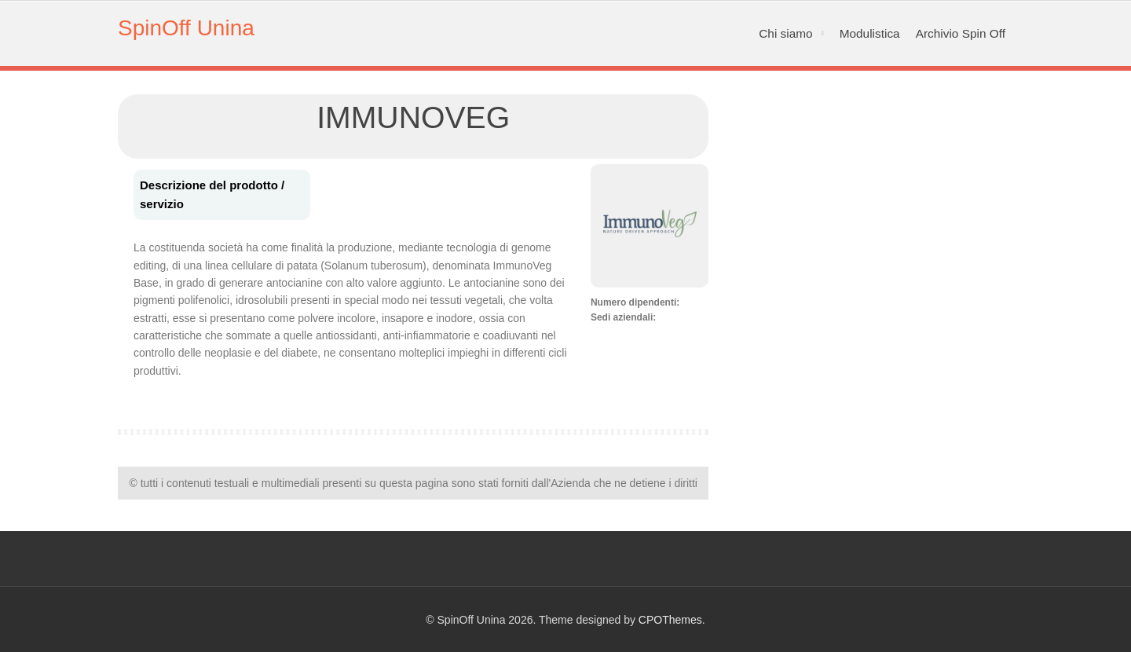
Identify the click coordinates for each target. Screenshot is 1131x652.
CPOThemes (670, 620)
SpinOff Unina (186, 28)
